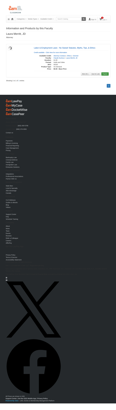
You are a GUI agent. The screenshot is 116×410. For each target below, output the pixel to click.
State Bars (9, 186)
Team (8, 231)
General (75, 56)
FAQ (7, 217)
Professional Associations (14, 176)
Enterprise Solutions (12, 167)
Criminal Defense (11, 160)
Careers (8, 240)
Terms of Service (11, 257)
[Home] (12, 19)
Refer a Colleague (12, 238)
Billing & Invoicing (12, 143)
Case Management (12, 148)
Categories (21, 19)
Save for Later (96, 74)
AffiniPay (9, 243)
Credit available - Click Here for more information (50, 52)
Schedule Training (12, 219)
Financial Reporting (12, 145)
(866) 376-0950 (21, 129)
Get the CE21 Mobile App (27, 398)
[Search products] (84, 19)
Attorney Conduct (59, 56)
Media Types (33, 19)
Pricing (8, 150)
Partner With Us (11, 179)
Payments (9, 141)
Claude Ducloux (59, 58)
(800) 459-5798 (23, 126)
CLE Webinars (11, 200)
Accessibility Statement (14, 260)
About (8, 226)
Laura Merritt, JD (71, 58)
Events (8, 233)
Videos (8, 207)
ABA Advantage (11, 191)
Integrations (10, 174)
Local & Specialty (11, 188)
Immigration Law (11, 165)
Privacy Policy (10, 255)
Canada (8, 193)
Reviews (9, 236)
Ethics (69, 56)
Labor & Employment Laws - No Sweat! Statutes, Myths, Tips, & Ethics (64, 48)
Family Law (10, 162)
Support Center (11, 214)
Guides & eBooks (12, 202)
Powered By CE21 (12, 401)
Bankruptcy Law (11, 157)
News (8, 228)
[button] (8, 19)
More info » (85, 74)
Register (105, 74)
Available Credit (46, 19)
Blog (7, 205)
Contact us (9, 133)
